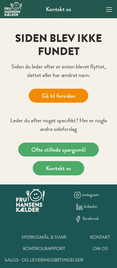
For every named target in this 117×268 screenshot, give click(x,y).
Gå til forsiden (58, 95)
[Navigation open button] (109, 9)
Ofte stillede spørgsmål (58, 149)
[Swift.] (13, 9)
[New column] (30, 200)
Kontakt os (58, 9)
